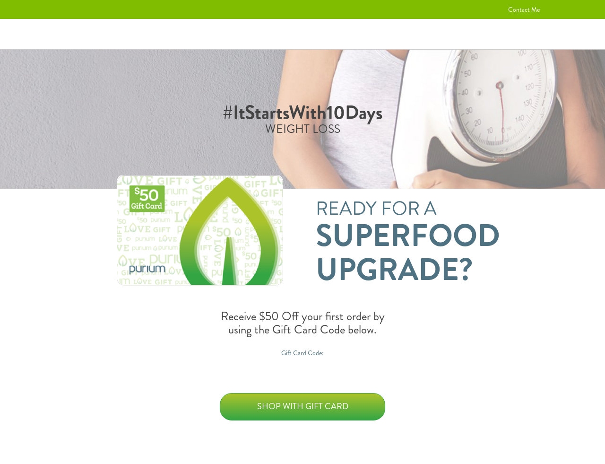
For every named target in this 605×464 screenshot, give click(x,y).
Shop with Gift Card (302, 406)
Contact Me (524, 9)
